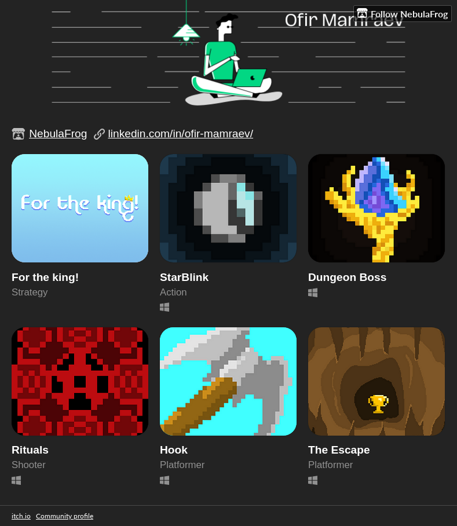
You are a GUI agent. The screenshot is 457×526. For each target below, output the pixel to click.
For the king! (45, 277)
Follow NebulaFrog (402, 13)
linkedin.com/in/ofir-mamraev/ (180, 133)
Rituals (30, 450)
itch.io (21, 516)
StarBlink (184, 277)
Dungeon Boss (347, 277)
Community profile (64, 516)
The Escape (339, 450)
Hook (174, 450)
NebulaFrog (58, 133)
